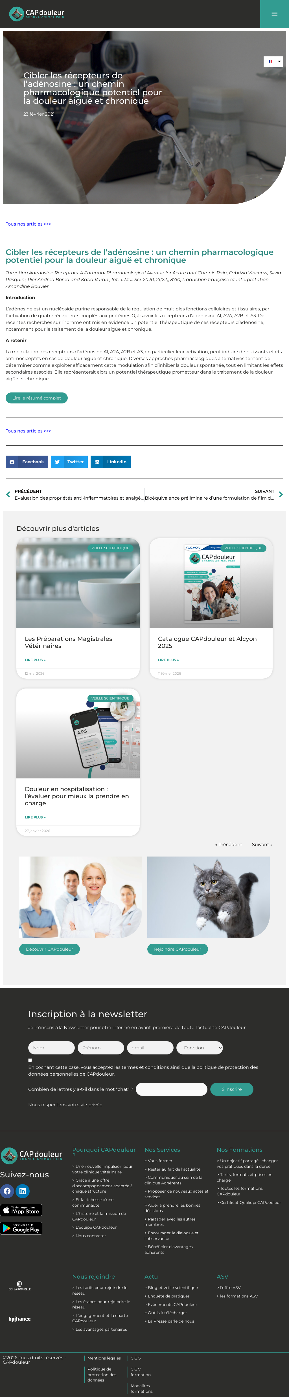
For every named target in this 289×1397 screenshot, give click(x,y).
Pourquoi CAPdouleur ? (104, 1152)
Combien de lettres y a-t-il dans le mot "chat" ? (80, 1089)
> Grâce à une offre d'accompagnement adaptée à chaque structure (102, 1186)
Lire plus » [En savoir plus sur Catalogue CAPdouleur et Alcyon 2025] (168, 660)
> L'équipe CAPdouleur (94, 1227)
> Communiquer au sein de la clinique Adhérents (173, 1180)
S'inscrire (232, 1089)
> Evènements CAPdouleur (170, 1304)
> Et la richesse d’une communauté (92, 1202)
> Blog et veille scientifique (171, 1287)
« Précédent (228, 844)
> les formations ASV (237, 1296)
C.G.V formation (141, 1372)
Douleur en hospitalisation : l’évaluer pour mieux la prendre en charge (77, 796)
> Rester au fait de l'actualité (172, 1169)
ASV (222, 1276)
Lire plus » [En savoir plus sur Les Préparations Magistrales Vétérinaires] (35, 660)
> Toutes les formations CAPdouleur (240, 1191)
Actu (151, 1276)
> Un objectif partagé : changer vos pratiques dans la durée (247, 1163)
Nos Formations (239, 1149)
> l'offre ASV (229, 1287)
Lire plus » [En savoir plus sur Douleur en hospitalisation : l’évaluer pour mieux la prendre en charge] (35, 817)
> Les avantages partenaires (99, 1329)
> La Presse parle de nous (169, 1321)
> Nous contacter (89, 1235)
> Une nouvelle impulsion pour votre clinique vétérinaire (102, 1169)
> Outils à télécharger (165, 1312)
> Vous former (158, 1160)
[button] (27, 462)
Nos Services (162, 1149)
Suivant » (262, 844)
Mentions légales (104, 1358)
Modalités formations (142, 1388)
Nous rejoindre (93, 1276)
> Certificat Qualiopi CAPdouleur (249, 1202)
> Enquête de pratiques (167, 1296)
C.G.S (136, 1358)
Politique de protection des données (101, 1375)
